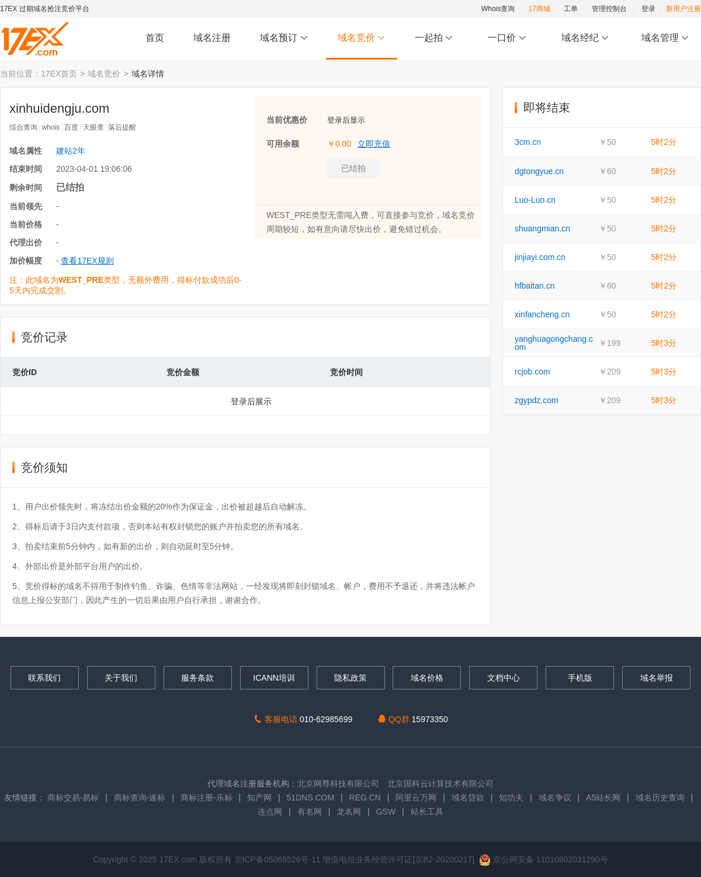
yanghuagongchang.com (554, 343)
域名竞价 (362, 38)
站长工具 (427, 811)
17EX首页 (59, 73)
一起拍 (435, 38)
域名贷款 (468, 797)
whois (51, 127)
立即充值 (374, 143)
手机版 (580, 677)
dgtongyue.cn (539, 171)
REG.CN (365, 797)
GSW (385, 811)
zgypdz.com (536, 400)
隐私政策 (350, 677)
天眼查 (93, 127)
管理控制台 (609, 9)
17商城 (539, 9)
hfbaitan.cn (535, 285)
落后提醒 (122, 127)
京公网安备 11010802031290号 (543, 859)
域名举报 (656, 677)
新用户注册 (683, 9)
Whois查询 (498, 9)
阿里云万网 (415, 797)
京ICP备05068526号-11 (278, 859)
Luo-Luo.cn (535, 199)
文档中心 (503, 677)
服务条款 (197, 677)
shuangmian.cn (542, 228)
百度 (71, 127)
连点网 (270, 811)
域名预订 (284, 38)
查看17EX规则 (87, 260)
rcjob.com (532, 371)
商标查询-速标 (141, 797)
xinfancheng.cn (542, 314)
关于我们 (121, 677)
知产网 (259, 797)
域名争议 (556, 797)
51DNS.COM (310, 797)
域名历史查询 (660, 797)
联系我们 (44, 677)
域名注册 (212, 38)
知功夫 (511, 797)
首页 (154, 38)
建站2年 (70, 150)
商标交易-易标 (73, 797)
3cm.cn (528, 142)
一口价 (507, 38)
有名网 (309, 811)
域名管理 (665, 38)
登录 (648, 9)
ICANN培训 (274, 677)
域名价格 (427, 677)
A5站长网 (603, 797)
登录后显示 (346, 120)
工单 (571, 9)
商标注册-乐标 (206, 797)
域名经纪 (585, 38)
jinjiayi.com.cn (540, 257)
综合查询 (23, 127)
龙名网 (348, 811)
